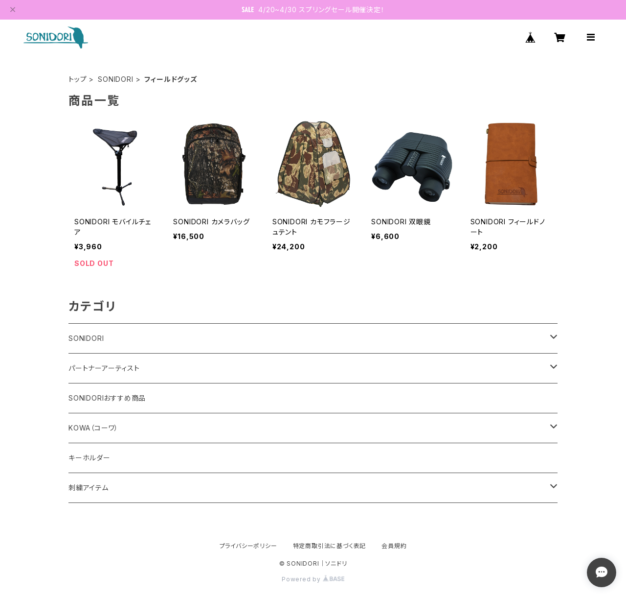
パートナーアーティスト (104, 368)
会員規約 (393, 545)
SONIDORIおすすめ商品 (107, 398)
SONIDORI (115, 79)
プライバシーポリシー (248, 545)
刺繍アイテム (88, 487)
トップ (77, 79)
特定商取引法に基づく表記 (329, 545)
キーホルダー (89, 458)
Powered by (313, 579)
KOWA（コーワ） (93, 428)
